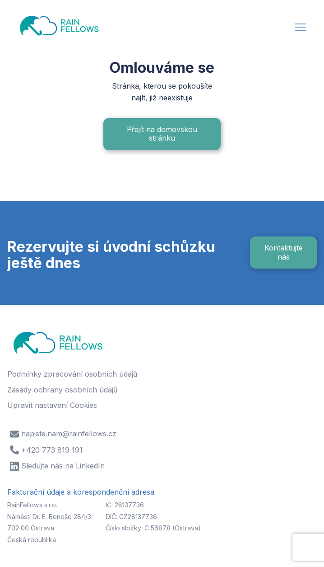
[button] (300, 28)
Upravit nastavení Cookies (52, 405)
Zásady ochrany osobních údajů (62, 389)
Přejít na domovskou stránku (162, 133)
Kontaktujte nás (283, 252)
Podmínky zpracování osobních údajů (72, 373)
